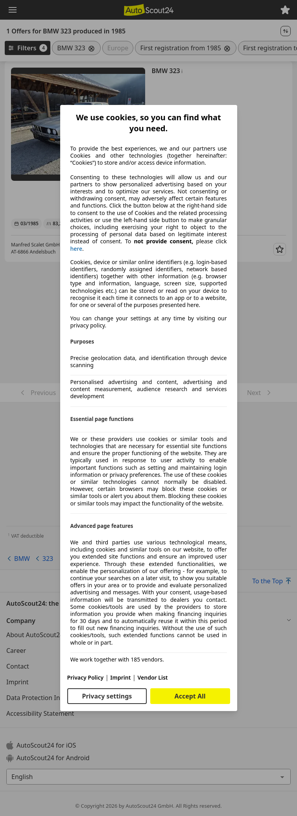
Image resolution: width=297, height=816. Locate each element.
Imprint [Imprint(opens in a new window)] (120, 677)
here (76, 248)
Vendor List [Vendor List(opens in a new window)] (153, 677)
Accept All (190, 696)
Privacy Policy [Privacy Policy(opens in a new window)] (85, 677)
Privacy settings (107, 696)
